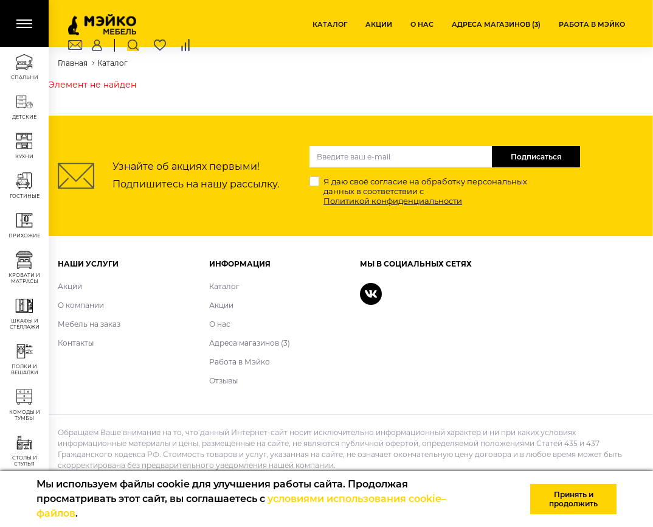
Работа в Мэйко (592, 24)
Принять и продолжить (573, 499)
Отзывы (223, 380)
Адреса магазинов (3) (496, 24)
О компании (81, 305)
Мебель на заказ (89, 324)
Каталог (330, 24)
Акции (378, 24)
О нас (422, 24)
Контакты (76, 342)
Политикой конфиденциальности (392, 201)
